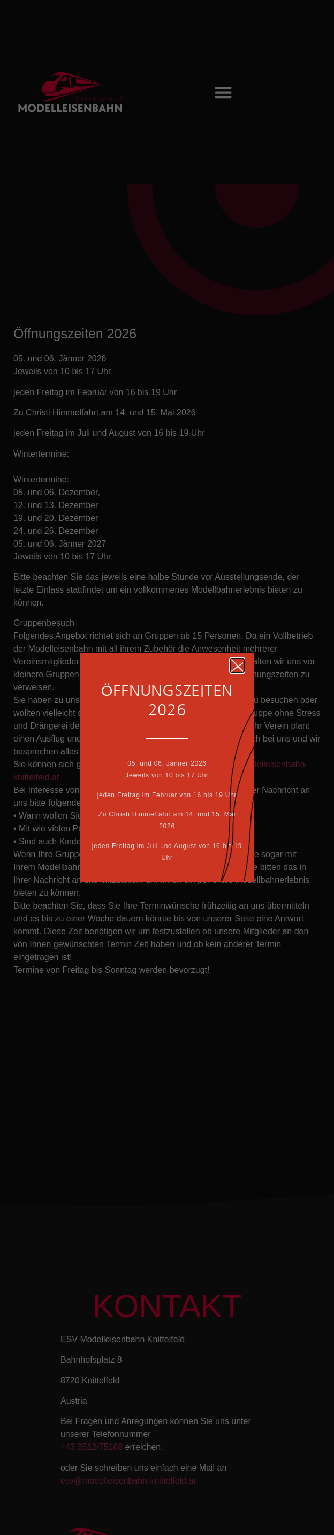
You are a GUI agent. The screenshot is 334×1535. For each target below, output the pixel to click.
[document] (167, 767)
